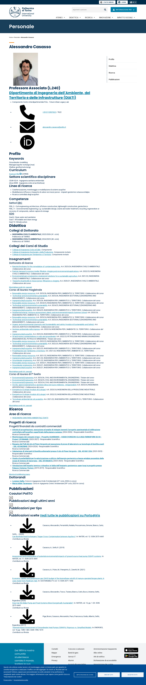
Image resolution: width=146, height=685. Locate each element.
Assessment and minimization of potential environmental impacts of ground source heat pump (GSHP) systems (56, 556)
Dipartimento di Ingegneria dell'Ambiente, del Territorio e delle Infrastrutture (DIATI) (49, 95)
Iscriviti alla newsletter (77, 664)
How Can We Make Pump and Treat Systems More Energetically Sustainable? (42, 603)
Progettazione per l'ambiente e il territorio (28, 351)
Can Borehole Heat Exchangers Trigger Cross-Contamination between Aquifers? (44, 536)
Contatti (55, 649)
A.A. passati (20, 287)
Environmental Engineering (22, 378)
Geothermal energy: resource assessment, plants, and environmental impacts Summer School (49, 312)
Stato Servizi (107, 2)
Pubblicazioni (21, 488)
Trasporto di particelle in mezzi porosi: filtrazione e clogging (35, 281)
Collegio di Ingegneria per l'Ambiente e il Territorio (31, 254)
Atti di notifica (99, 657)
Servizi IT (72, 657)
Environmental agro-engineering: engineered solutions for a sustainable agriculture (44, 276)
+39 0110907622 (49, 112)
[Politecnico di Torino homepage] (21, 12)
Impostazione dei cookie (85, 675)
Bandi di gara (73, 653)
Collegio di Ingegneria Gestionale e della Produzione (32, 252)
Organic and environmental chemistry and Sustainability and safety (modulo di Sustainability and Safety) (53, 324)
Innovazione (105, 17)
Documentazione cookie (21, 680)
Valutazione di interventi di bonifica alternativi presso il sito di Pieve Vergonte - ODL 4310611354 (52, 451)
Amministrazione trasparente (105, 649)
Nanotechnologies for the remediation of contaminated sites (36, 266)
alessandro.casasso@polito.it (54, 127)
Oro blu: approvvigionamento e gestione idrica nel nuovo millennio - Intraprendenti (44, 385)
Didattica (73, 17)
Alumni (71, 660)
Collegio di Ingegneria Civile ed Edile (26, 250)
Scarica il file (14, 174)
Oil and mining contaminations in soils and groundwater (34, 336)
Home (11, 37)
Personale (17, 37)
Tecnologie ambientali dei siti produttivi (27, 399)
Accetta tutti (132, 675)
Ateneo (59, 17)
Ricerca (89, 17)
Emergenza (56, 657)
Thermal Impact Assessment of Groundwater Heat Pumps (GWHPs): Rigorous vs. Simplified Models (51, 627)
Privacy (54, 660)
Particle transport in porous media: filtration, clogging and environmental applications (45, 271)
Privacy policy (8, 680)
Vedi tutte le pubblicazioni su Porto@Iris (70, 515)
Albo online (98, 653)
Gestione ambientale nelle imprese (26, 329)
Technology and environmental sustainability (29, 296)
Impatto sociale (125, 17)
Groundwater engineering (22, 360)
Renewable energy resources (24, 293)
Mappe (54, 653)
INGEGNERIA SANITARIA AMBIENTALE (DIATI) (30, 418)
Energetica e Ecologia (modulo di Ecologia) (29, 390)
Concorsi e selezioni (76, 649)
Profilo (15, 153)
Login (124, 2)
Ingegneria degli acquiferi (22, 300)
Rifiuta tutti (108, 675)
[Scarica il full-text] (27, 525)
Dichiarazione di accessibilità (105, 660)
